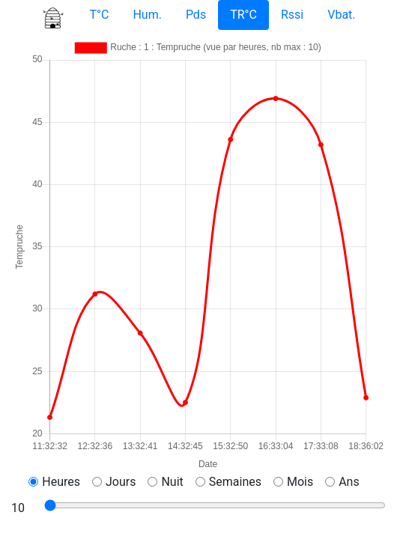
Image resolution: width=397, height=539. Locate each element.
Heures (61, 482)
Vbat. (341, 14)
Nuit (172, 482)
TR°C (243, 14)
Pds (196, 14)
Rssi (292, 14)
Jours (121, 482)
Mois (300, 482)
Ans (349, 482)
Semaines (235, 482)
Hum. (147, 14)
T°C (99, 14)
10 (18, 508)
